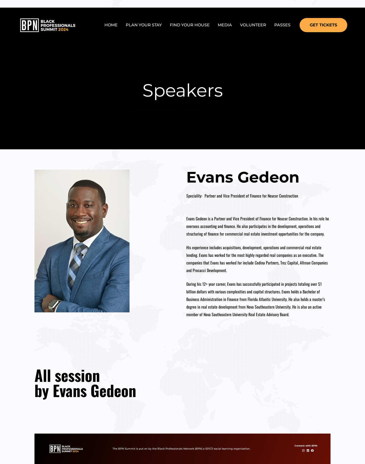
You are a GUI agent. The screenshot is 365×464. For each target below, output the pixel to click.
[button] (323, 25)
